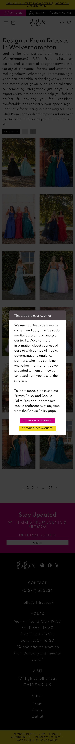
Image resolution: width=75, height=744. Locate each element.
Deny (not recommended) (37, 428)
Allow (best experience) (37, 420)
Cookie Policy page (41, 411)
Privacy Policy (24, 396)
